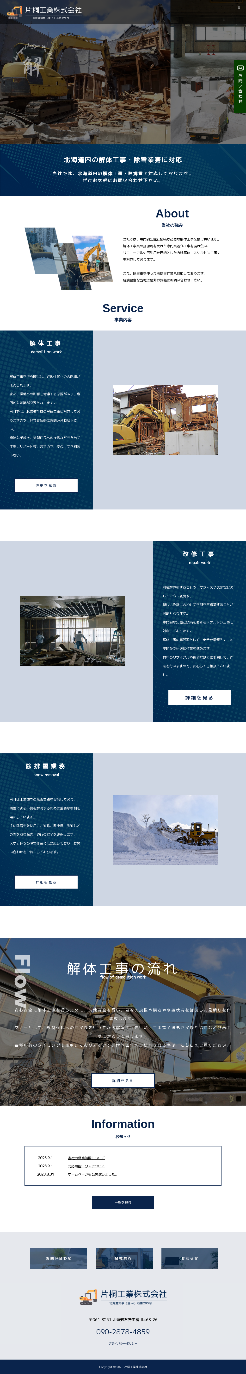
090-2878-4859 (123, 1331)
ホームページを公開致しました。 (93, 1174)
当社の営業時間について (86, 1157)
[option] (123, 72)
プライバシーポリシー (123, 1343)
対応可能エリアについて (86, 1166)
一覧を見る (123, 1202)
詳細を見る (46, 485)
